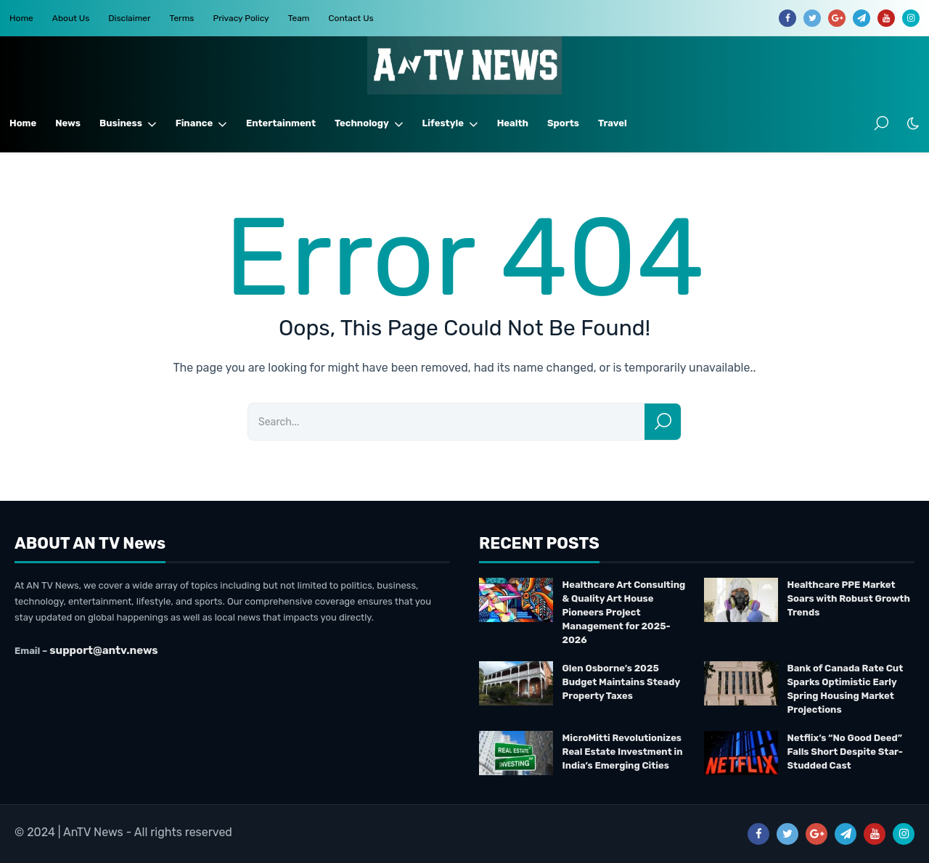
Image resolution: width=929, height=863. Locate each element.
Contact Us (351, 18)
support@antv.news (103, 650)
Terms (182, 18)
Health (512, 123)
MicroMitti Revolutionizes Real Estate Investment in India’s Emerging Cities (622, 751)
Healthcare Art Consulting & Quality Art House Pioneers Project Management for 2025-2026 (624, 612)
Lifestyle (450, 123)
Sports (563, 123)
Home (21, 18)
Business (128, 123)
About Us (70, 18)
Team (299, 18)
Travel (612, 123)
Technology (369, 123)
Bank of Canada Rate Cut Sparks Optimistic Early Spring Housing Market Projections (845, 689)
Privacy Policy (241, 18)
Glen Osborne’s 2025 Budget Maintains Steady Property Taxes (621, 682)
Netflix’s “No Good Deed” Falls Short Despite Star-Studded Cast (845, 751)
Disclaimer (129, 18)
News (68, 123)
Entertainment (281, 123)
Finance (201, 123)
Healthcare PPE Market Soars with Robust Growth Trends (848, 598)
